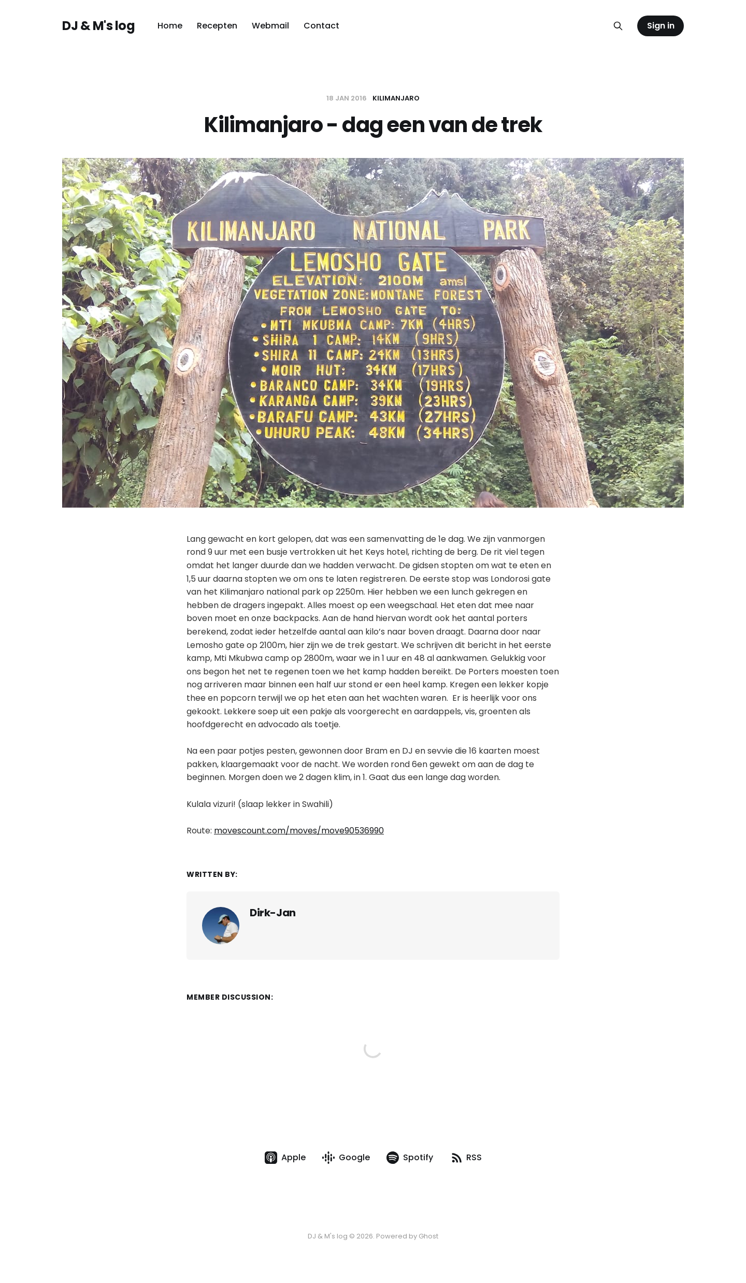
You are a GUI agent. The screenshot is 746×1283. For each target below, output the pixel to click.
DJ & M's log (98, 26)
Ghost (428, 1236)
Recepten (217, 26)
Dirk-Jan (273, 912)
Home (169, 26)
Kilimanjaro (396, 98)
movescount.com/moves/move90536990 (299, 831)
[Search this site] (618, 26)
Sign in (661, 26)
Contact (321, 26)
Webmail (270, 26)
